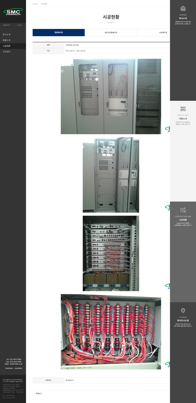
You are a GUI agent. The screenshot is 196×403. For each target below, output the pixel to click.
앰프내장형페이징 (111, 33)
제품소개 (6, 40)
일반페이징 (58, 32)
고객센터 (6, 52)
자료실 (19, 25)
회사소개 (6, 34)
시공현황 (6, 46)
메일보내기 (6, 25)
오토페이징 (163, 33)
